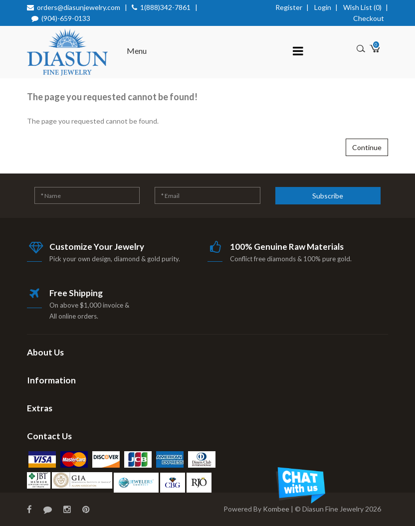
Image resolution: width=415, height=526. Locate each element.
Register (288, 7)
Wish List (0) (362, 7)
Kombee (276, 509)
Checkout (368, 18)
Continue (367, 147)
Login (322, 7)
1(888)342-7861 (165, 7)
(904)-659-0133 (65, 18)
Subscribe (327, 195)
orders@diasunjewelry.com (78, 7)
